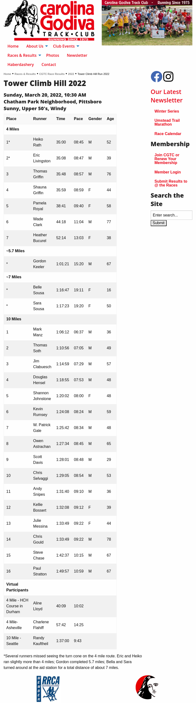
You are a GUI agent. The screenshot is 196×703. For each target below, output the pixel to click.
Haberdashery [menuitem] (20, 64)
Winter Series (167, 111)
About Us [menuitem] (34, 46)
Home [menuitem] (13, 46)
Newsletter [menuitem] (77, 55)
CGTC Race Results (52, 73)
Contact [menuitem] (48, 64)
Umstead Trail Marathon (167, 122)
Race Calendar (168, 134)
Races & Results (25, 73)
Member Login (168, 172)
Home (7, 73)
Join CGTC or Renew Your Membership (167, 159)
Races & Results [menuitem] (22, 55)
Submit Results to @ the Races (171, 183)
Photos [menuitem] (52, 55)
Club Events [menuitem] (64, 46)
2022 (71, 73)
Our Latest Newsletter (167, 95)
